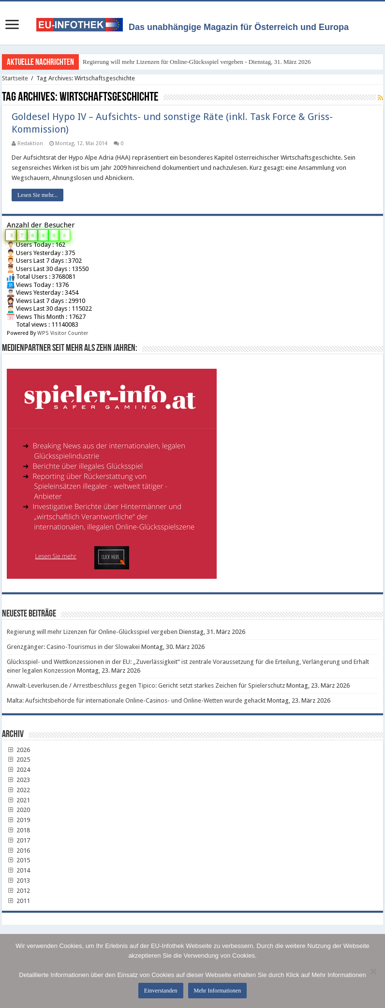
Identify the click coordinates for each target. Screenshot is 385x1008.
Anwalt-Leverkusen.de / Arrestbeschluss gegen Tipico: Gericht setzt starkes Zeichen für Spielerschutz (146, 685)
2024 (18, 769)
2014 (18, 870)
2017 (18, 840)
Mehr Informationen (217, 990)
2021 (18, 800)
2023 (18, 779)
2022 (18, 790)
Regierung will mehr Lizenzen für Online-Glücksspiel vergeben (92, 631)
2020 (18, 809)
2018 (18, 830)
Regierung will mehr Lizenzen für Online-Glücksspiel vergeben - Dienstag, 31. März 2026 (197, 61)
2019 (18, 820)
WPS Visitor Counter (62, 333)
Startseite (15, 78)
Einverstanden (161, 990)
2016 (18, 850)
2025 (18, 759)
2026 (18, 749)
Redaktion (30, 143)
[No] (373, 971)
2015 (18, 860)
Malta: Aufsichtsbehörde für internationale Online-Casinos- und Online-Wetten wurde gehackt (136, 700)
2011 (18, 900)
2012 (18, 890)
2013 (18, 880)
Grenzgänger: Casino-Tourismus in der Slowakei (73, 646)
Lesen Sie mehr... (37, 195)
